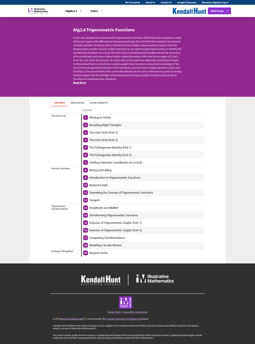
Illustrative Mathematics (72, 318)
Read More (79, 82)
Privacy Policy (114, 312)
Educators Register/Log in (215, 2)
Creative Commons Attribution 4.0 (123, 318)
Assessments (99, 102)
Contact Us (166, 2)
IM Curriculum (132, 2)
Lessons (59, 102)
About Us (150, 2)
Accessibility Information (135, 312)
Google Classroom (186, 2)
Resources (78, 102)
